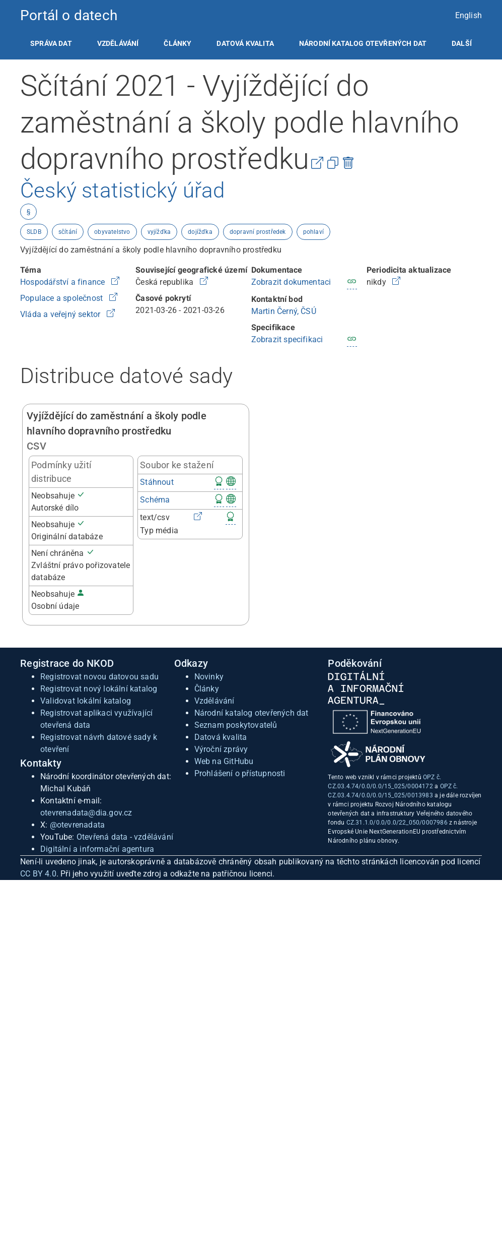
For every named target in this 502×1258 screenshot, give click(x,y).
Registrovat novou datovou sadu (99, 676)
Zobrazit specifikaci (287, 339)
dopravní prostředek (258, 231)
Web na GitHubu (224, 761)
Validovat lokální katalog (85, 701)
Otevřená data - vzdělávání (125, 837)
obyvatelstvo (112, 231)
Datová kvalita (245, 43)
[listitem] (51, 43)
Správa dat (51, 43)
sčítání (67, 231)
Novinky (209, 676)
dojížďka (200, 231)
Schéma (155, 500)
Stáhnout (157, 482)
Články (177, 43)
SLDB (34, 231)
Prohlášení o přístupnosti (239, 773)
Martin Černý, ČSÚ (283, 311)
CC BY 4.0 (38, 873)
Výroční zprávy (221, 749)
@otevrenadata (77, 825)
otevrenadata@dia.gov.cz (86, 812)
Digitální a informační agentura (97, 849)
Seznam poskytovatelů (235, 725)
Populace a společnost (62, 298)
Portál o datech (68, 15)
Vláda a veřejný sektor (61, 314)
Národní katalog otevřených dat (251, 713)
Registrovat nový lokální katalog (98, 689)
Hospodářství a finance (63, 282)
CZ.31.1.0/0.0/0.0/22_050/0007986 (397, 822)
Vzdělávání (118, 43)
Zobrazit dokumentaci (291, 282)
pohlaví (313, 231)
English (468, 15)
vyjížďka (159, 231)
